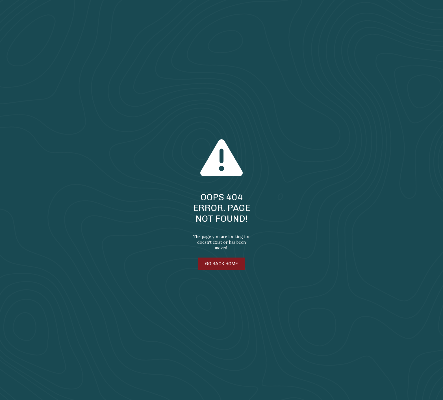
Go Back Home (221, 263)
